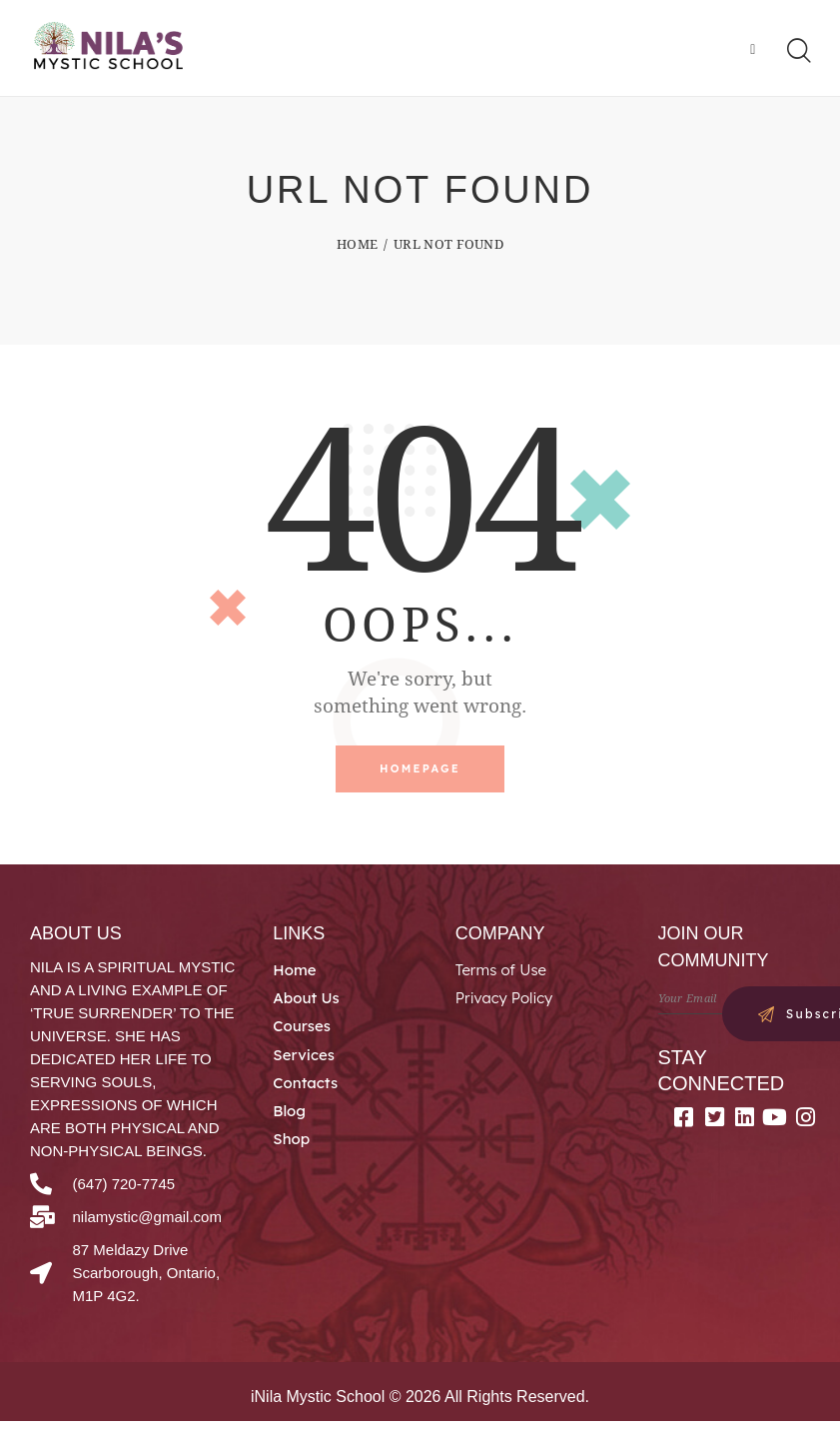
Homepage (420, 771)
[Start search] (797, 52)
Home (357, 246)
